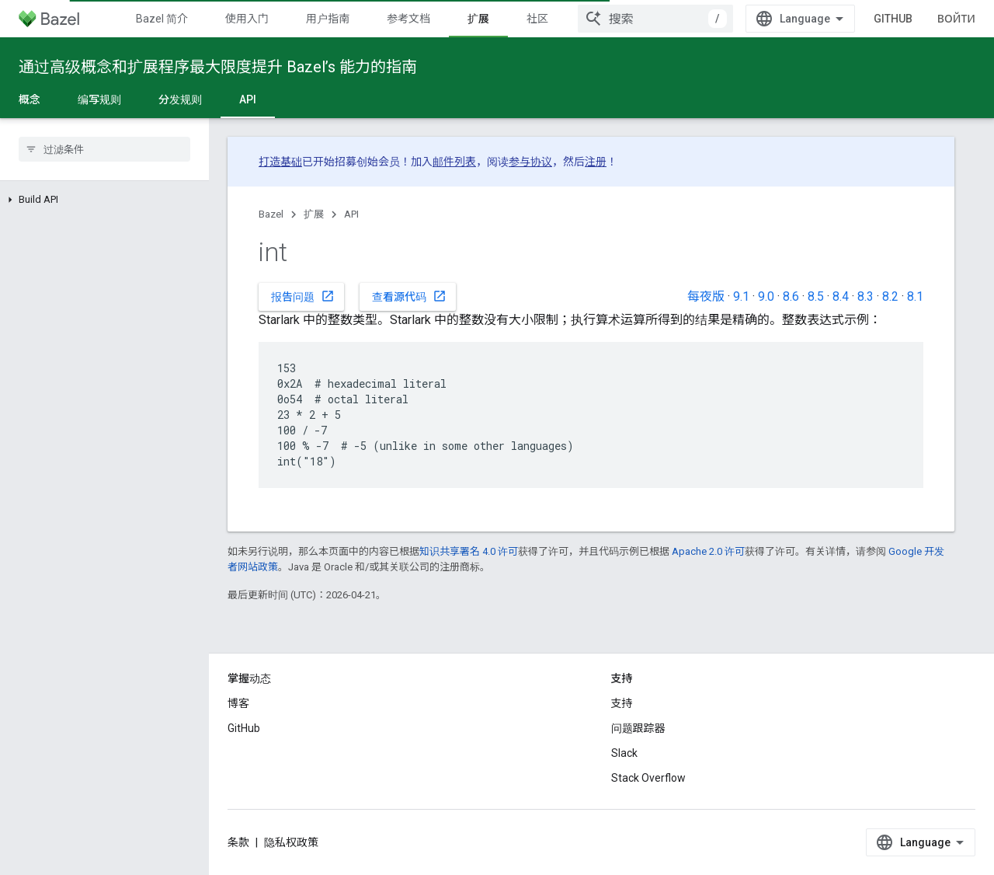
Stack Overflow (648, 778)
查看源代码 (409, 296)
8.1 (915, 296)
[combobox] (655, 19)
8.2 (890, 296)
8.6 (791, 296)
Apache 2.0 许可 (708, 551)
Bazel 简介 (162, 18)
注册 (595, 161)
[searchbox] (104, 149)
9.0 (766, 296)
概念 (29, 99)
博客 (238, 703)
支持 (622, 703)
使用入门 (247, 18)
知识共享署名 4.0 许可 (468, 551)
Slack (624, 753)
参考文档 (408, 18)
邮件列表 (454, 161)
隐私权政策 (291, 842)
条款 (238, 842)
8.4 (840, 296)
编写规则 (99, 99)
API (351, 214)
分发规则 (180, 99)
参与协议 (530, 161)
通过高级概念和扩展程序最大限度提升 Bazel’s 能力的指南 (218, 67)
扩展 (314, 214)
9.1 (741, 296)
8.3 (865, 296)
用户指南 (327, 18)
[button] (104, 199)
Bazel (271, 214)
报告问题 (303, 296)
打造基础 (280, 161)
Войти (956, 18)
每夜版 (706, 296)
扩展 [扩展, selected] (478, 18)
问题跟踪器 (638, 728)
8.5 (816, 296)
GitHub (893, 18)
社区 (537, 18)
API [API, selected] (247, 99)
